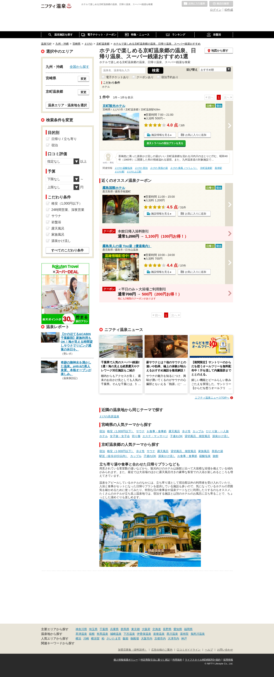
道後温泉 (159, 633)
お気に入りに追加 (195, 134)
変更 (83, 78)
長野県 (167, 629)
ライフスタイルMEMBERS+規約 (203, 659)
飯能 (125, 638)
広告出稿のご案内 (161, 649)
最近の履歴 (221, 4)
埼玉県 (93, 629)
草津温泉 (81, 633)
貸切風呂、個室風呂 (197, 436)
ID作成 (228, 9)
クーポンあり (145, 77)
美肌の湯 (217, 451)
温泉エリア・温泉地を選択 (67, 105)
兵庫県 (114, 629)
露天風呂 (174, 431)
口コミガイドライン (188, 649)
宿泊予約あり (169, 77)
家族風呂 (204, 451)
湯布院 (184, 633)
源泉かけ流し (220, 436)
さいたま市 (113, 638)
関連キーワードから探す (58, 643)
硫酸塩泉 (205, 456)
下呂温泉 (129, 633)
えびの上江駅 (134, 171)
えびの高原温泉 (109, 416)
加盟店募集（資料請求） (132, 649)
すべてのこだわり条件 (67, 250)
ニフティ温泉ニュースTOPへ (212, 397)
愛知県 (177, 629)
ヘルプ (209, 649)
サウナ (140, 431)
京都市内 (160, 638)
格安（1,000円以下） (120, 431)
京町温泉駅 (206, 168)
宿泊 (102, 431)
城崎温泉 (115, 633)
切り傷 (136, 436)
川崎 (86, 638)
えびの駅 (120, 171)
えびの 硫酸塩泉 (123, 168)
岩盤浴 (56, 222)
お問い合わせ (225, 649)
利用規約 (177, 659)
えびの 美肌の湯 (159, 168)
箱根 (92, 633)
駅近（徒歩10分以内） (113, 456)
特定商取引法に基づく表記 (155, 659)
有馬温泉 (102, 633)
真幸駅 (218, 168)
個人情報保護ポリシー (126, 659)
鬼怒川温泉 (198, 633)
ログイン (215, 9)
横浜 (78, 638)
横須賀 (95, 638)
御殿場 (134, 638)
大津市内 (173, 638)
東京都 (135, 629)
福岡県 (188, 629)
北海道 (156, 629)
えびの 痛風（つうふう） (184, 168)
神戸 (184, 638)
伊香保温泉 (144, 633)
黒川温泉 (172, 633)
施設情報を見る (160, 134)
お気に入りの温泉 (194, 4)
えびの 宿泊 (141, 168)
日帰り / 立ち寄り (64, 139)
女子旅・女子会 (120, 436)
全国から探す (79, 66)
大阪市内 (146, 638)
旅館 (215, 456)
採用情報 (228, 659)
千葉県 (104, 629)
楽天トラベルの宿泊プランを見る (165, 143)
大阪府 (146, 629)
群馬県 (125, 629)
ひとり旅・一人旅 (217, 431)
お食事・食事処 (157, 431)
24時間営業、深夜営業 (67, 209)
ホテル (103, 436)
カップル (198, 431)
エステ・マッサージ (155, 436)
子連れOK (176, 436)
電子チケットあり (117, 77)
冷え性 (186, 431)
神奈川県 (81, 629)
